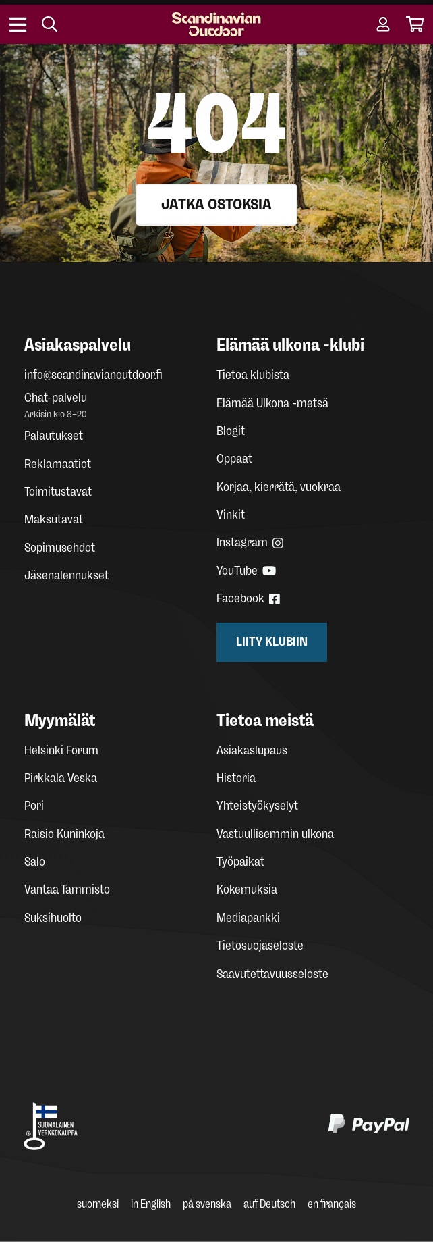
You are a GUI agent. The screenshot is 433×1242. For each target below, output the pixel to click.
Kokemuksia (246, 889)
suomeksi (98, 1203)
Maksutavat (53, 519)
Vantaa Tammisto (67, 889)
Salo (34, 861)
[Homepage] (216, 24)
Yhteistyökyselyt (257, 805)
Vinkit (230, 514)
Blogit (230, 430)
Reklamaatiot (57, 464)
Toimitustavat (58, 491)
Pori (34, 805)
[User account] (383, 24)
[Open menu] (18, 24)
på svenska (207, 1203)
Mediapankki (248, 917)
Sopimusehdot (59, 547)
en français (332, 1203)
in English (151, 1203)
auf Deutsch (269, 1203)
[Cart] (415, 24)
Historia (236, 778)
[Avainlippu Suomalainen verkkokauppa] (51, 1126)
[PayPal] (368, 1126)
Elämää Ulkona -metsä (272, 403)
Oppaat (234, 458)
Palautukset (53, 435)
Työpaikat (240, 861)
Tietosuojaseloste (260, 945)
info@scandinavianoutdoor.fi (93, 374)
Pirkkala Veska (60, 778)
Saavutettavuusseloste (272, 973)
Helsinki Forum (61, 750)
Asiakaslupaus (251, 750)
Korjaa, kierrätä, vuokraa (278, 487)
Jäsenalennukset (66, 575)
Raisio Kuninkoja (64, 834)
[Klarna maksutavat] (203, 1126)
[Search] (49, 24)
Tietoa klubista (252, 374)
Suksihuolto (53, 917)
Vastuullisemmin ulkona (275, 834)
